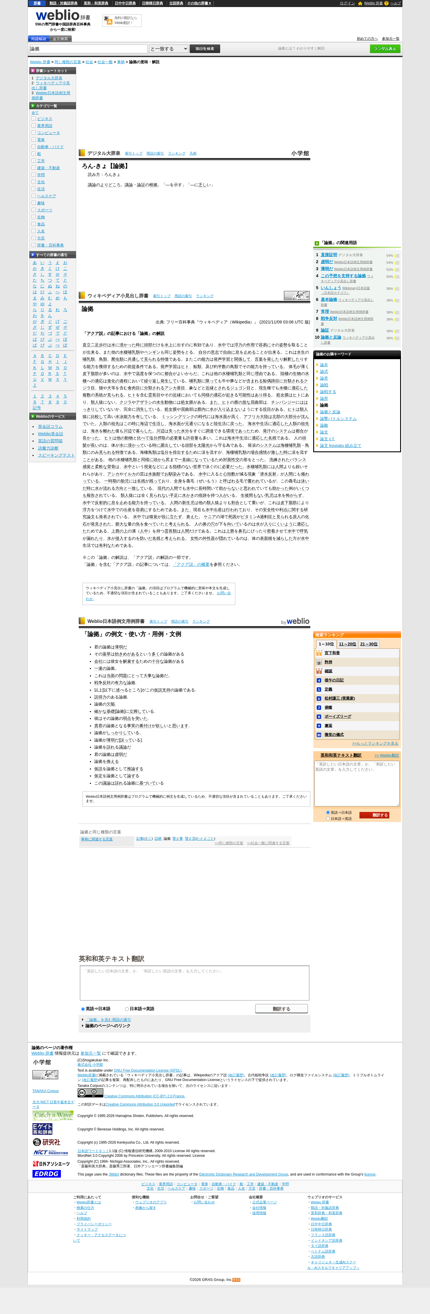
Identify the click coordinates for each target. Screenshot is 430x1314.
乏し (202, 184)
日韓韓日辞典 (152, 3)
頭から (159, 459)
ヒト (185, 366)
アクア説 (95, 333)
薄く (305, 366)
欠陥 (111, 704)
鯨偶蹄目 (271, 380)
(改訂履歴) (236, 1075)
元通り (191, 423)
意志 (215, 352)
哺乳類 (134, 352)
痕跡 (202, 495)
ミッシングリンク (178, 416)
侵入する (123, 538)
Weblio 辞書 (373, 3)
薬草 (106, 654)
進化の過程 (117, 380)
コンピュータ (48, 133)
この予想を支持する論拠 (343, 275)
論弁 (324, 364)
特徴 (164, 359)
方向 (119, 488)
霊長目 (154, 395)
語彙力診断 (48, 448)
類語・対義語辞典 (63, 3)
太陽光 (203, 445)
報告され (95, 495)
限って (211, 380)
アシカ (113, 474)
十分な (158, 661)
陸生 (218, 423)
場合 (255, 452)
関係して (242, 359)
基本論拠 (329, 299)
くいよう (284, 524)
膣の (238, 402)
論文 (324, 432)
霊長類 (171, 531)
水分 (185, 431)
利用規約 (84, 1218)
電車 (41, 140)
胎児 (125, 481)
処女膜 (282, 395)
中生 (260, 423)
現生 (263, 388)
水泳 (119, 416)
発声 (218, 359)
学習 (226, 359)
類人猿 (97, 402)
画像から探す (145, 1208)
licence (370, 1174)
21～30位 (369, 644)
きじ (148, 838)
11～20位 (347, 644)
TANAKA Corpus (45, 1091)
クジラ (125, 402)
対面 (227, 459)
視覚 (148, 466)
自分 (202, 352)
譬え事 (177, 838)
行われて (234, 509)
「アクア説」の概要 (191, 564)
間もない (257, 495)
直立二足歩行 (95, 344)
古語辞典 (176, 3)
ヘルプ (395, 3)
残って (155, 481)
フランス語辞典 (323, 1235)
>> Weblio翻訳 (386, 755)
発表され (107, 516)
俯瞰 (328, 707)
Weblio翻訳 (319, 1218)
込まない (234, 409)
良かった (91, 438)
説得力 (100, 697)
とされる (222, 388)
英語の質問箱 (50, 440)
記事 (115, 333)
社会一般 (105, 62)
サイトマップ (87, 1229)
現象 (252, 474)
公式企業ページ (264, 1202)
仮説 (158, 690)
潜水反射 (268, 474)
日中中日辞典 (125, 3)
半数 (222, 366)
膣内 (201, 409)
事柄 (121, 62)
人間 (279, 466)
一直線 (184, 459)
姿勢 (283, 344)
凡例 (192, 153)
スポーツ (44, 210)
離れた (109, 431)
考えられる (179, 524)
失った (175, 431)
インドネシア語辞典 (326, 1240)
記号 (37, 408)
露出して (168, 445)
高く (235, 416)
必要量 (176, 438)
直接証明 (329, 254)
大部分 (291, 416)
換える (113, 761)
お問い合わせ (204, 1202)
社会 (89, 62)
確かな (100, 711)
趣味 (41, 203)
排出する (181, 452)
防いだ (146, 538)
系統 (99, 395)
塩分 (153, 438)
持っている (273, 366)
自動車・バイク (50, 147)
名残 (272, 438)
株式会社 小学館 (90, 1065)
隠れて (225, 538)
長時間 (204, 488)
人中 (144, 531)
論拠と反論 (331, 337)
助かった (280, 488)
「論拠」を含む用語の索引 (108, 1019)
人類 (103, 423)
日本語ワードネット (93, 1151)
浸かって (136, 445)
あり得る (263, 395)
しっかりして (119, 732)
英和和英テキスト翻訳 (111, 958)
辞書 (37, 3)
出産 (128, 509)
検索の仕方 (85, 1208)
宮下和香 (332, 653)
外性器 (209, 538)
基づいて (147, 783)
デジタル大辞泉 (104, 153)
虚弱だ (121, 754)
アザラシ (144, 402)
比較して (99, 416)
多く (156, 654)
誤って (126, 740)
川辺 (128, 431)
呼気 (304, 531)
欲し (160, 725)
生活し (158, 423)
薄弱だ (121, 647)
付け (147, 725)
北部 (276, 416)
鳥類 (103, 359)
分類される (293, 380)
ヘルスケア (46, 196)
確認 (328, 671)
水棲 (123, 352)
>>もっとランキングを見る (375, 743)
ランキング (177, 153)
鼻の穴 (209, 524)
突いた (141, 718)
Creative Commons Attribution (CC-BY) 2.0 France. (144, 1096)
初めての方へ (367, 39)
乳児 (269, 495)
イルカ (130, 474)
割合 (235, 502)
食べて (150, 524)
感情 (263, 452)
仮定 (98, 775)
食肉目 (134, 388)
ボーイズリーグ (338, 716)
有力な (121, 682)
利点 (283, 509)
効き (119, 654)
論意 (324, 378)
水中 (222, 344)
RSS (236, 1280)
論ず (131, 775)
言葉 (259, 359)
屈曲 (255, 402)
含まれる (254, 380)
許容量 (192, 438)
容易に (265, 344)
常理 (325, 311)
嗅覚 (153, 516)
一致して (136, 488)
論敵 (324, 425)
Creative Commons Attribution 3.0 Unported (140, 1104)
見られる (152, 359)
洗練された (279, 459)
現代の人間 (167, 488)
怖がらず (294, 495)
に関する (295, 509)
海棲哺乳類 (290, 445)
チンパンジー (283, 402)
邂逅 (328, 725)
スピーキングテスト (56, 455)
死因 (232, 516)
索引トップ (134, 153)
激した (277, 452)
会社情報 (259, 1208)
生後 (245, 495)
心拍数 (229, 474)
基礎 (111, 711)
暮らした (144, 431)
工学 (41, 161)
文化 (41, 182)
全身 (178, 481)
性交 (235, 459)
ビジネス (44, 119)
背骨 (111, 466)
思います (180, 725)
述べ (120, 690)
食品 (41, 224)
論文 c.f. (327, 438)
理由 (259, 373)
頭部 (148, 344)
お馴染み (173, 474)
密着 (271, 531)
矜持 (328, 662)
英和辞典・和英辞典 (326, 1213)
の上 (123, 531)
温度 (140, 373)
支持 (166, 690)
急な (246, 402)
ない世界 (193, 466)
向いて (233, 524)
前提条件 (136, 366)
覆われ (254, 481)
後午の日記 (334, 680)
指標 (177, 466)
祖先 (115, 423)
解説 (160, 333)
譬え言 (190, 838)
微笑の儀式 (334, 734)
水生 (301, 352)
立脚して (137, 711)
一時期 (110, 481)
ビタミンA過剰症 (256, 516)
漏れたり (95, 538)
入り (222, 409)
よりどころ (110, 184)
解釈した (291, 359)
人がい (225, 495)
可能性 (244, 395)
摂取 (161, 438)
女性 (194, 538)
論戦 (324, 385)
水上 (169, 344)
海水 (252, 423)
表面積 (266, 538)
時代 (202, 416)
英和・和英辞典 (96, 3)
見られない (159, 495)
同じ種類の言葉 (67, 62)
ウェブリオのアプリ (151, 1202)
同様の (207, 395)
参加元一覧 (391, 39)
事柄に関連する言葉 (97, 839)
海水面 (221, 416)
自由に (229, 352)
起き (230, 395)
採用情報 (259, 1213)
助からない (229, 488)
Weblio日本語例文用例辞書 (116, 621)
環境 (230, 431)
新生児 (188, 502)
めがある (131, 654)
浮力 (238, 344)
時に (140, 344)
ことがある (93, 459)
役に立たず (172, 516)
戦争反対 (102, 682)
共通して (136, 359)
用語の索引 (155, 153)
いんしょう (331, 287)
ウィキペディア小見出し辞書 (118, 295)
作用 (250, 344)
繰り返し (152, 380)
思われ (250, 488)
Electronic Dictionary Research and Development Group (243, 1174)
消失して (144, 409)
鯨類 (197, 366)
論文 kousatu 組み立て (341, 445)
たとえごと (205, 838)
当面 (111, 675)
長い (95, 445)
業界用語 (44, 126)
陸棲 (284, 373)
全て (35, 112)
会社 (98, 661)
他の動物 (125, 438)
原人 (297, 516)
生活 (41, 189)
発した (273, 359)
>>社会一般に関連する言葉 (268, 843)
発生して (168, 380)
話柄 (158, 838)
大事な (149, 675)
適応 (99, 380)
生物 (297, 373)
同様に (147, 459)
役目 (267, 409)
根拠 (153, 184)
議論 (92, 184)
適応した (300, 388)
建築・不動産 (48, 168)
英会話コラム (50, 426)
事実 (131, 725)
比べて (143, 438)
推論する (135, 768)
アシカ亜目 (175, 388)
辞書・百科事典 (50, 245)
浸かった (127, 344)
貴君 (98, 725)
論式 (324, 371)
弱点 (127, 718)
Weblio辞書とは (89, 1202)
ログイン (347, 3)
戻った (236, 423)
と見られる (282, 516)
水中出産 (213, 509)
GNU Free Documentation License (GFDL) (147, 1070)
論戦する (328, 391)
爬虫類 (117, 359)
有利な (105, 545)
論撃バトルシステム (338, 418)
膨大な (121, 524)
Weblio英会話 (50, 433)
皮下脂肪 (91, 373)
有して (142, 416)
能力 (205, 359)
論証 (141, 184)
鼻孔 (242, 531)
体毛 (293, 366)
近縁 (209, 388)
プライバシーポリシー (94, 1224)
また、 (216, 402)
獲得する (107, 366)
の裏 (139, 725)
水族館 (154, 474)
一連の (100, 668)
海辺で (146, 423)
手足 (174, 495)
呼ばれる (231, 481)
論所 (324, 398)
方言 (41, 238)
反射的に (103, 502)
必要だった (232, 466)
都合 (169, 373)
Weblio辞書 (86, 1075)
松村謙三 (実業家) (340, 698)
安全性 (269, 509)
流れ (107, 488)
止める (250, 352)
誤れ (111, 747)
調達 (209, 431)
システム (283, 431)
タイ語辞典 (319, 1246)
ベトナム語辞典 (323, 1251)
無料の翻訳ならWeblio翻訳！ (125, 20)
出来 (91, 352)
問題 (123, 675)
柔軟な (101, 466)
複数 (87, 395)
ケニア (210, 516)
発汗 (267, 431)
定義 (328, 689)
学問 (41, 175)
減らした (284, 538)
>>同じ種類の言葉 (229, 843)
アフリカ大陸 (256, 416)
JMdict (114, 1174)
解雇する (131, 661)
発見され (99, 524)
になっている (202, 459)
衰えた (192, 516)
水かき (188, 495)
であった (242, 431)
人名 (41, 231)
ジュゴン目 (240, 388)
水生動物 (164, 402)
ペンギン (152, 352)
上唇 (115, 531)
